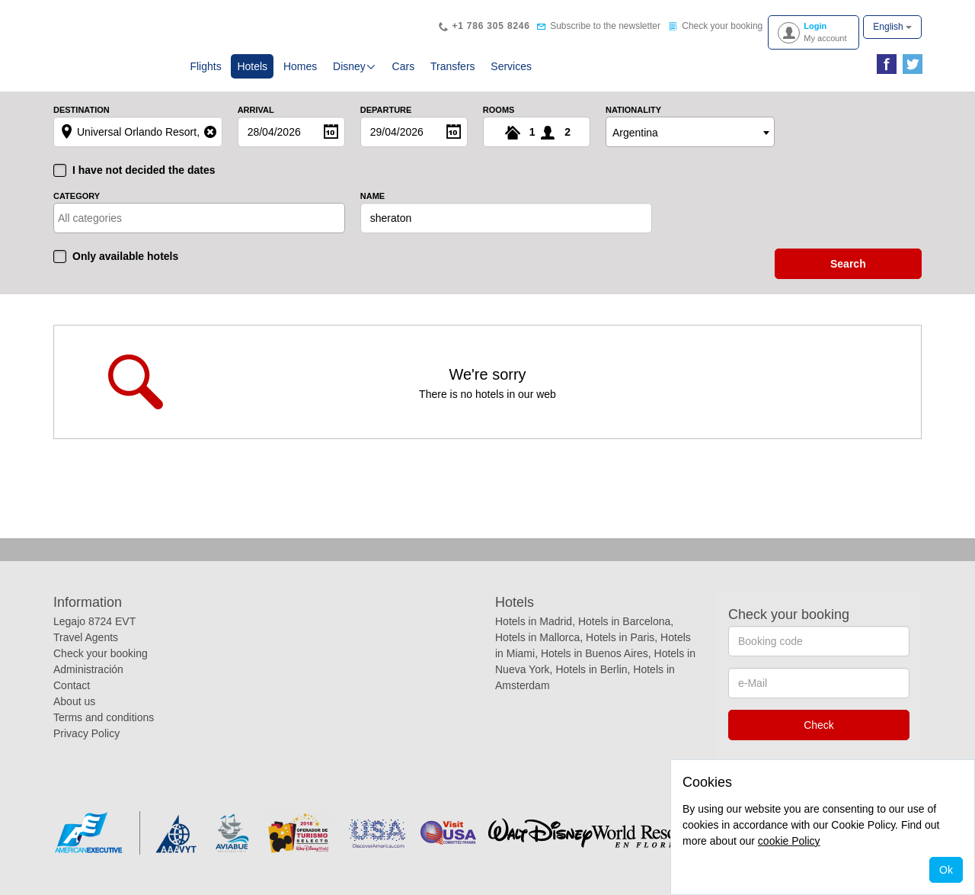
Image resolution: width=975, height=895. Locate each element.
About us (74, 701)
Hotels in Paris (620, 637)
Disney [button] (354, 66)
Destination (81, 110)
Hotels (255, 65)
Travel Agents (85, 637)
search (848, 264)
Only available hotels (125, 256)
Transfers (452, 66)
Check (819, 725)
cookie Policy (789, 841)
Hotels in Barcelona (624, 621)
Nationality (633, 110)
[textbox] (124, 218)
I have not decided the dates (144, 170)
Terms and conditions (103, 717)
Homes (300, 66)
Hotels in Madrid (533, 621)
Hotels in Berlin (591, 669)
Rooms (499, 110)
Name (372, 196)
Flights (205, 66)
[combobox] (690, 132)
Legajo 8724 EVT (94, 621)
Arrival (256, 110)
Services (511, 66)
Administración (88, 669)
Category (76, 196)
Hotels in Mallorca (537, 637)
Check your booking (100, 653)
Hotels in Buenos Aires (594, 653)
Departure (386, 110)
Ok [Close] (946, 870)
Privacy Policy (86, 733)
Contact (71, 685)
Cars (403, 66)
